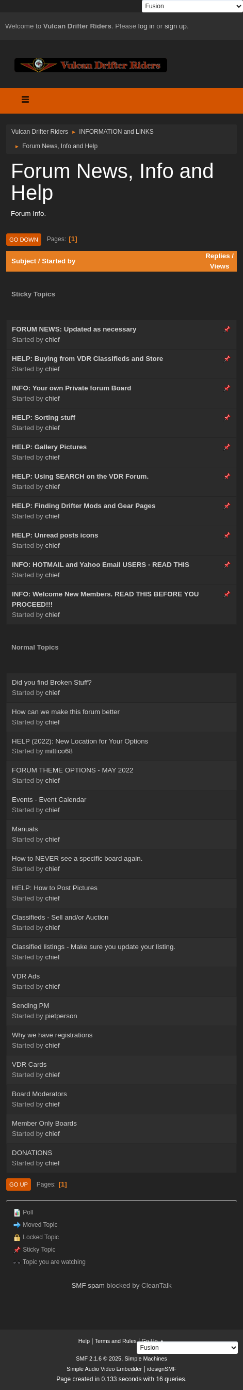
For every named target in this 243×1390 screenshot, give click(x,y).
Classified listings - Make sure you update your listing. (93, 947)
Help (84, 1341)
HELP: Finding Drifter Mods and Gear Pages (83, 506)
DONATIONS (32, 1153)
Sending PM (31, 1005)
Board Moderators (39, 1094)
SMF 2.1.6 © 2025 (98, 1358)
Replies (217, 256)
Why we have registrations (52, 1035)
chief (52, 339)
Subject (23, 261)
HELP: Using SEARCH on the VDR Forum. (80, 476)
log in (146, 26)
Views (220, 266)
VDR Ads (26, 976)
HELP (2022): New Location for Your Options (80, 741)
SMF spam (87, 1285)
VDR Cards (29, 1064)
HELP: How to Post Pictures (55, 888)
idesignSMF (161, 1369)
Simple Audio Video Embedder (104, 1369)
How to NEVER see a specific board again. (77, 858)
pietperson (61, 1016)
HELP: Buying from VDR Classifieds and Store (87, 358)
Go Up (18, 1184)
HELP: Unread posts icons (55, 535)
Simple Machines (146, 1358)
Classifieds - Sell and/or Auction (60, 917)
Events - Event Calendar (49, 799)
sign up (176, 26)
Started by (58, 261)
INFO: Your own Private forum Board (71, 388)
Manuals (25, 829)
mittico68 (58, 751)
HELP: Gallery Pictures (49, 447)
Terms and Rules (116, 1341)
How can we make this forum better (66, 712)
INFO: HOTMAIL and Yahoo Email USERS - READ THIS (100, 564)
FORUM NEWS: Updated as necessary (74, 329)
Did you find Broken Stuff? (52, 682)
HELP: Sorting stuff (43, 417)
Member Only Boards (44, 1123)
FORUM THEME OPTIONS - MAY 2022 (73, 770)
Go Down (23, 239)
